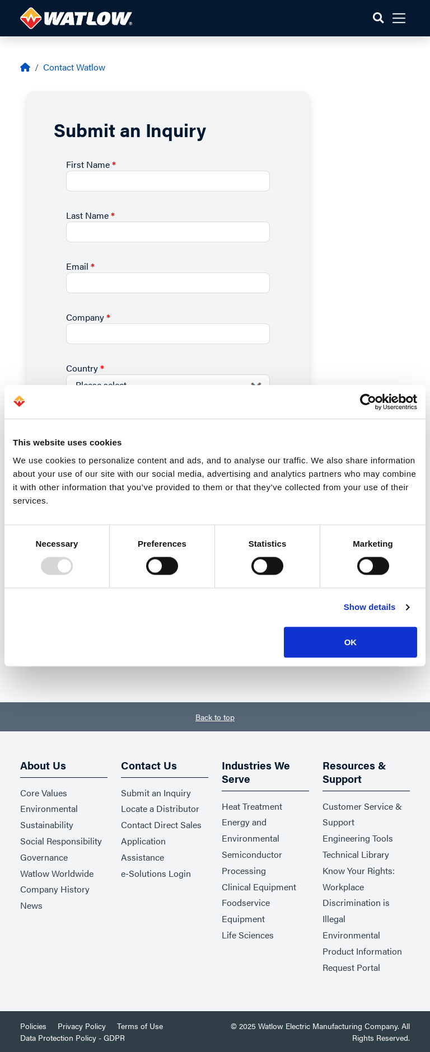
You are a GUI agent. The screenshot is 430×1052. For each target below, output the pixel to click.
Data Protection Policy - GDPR (72, 1037)
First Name (91, 164)
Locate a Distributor (160, 808)
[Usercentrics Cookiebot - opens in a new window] (368, 401)
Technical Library (355, 854)
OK (350, 642)
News (31, 905)
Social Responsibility (61, 840)
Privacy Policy (82, 1025)
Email (80, 266)
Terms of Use (140, 1025)
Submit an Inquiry (156, 792)
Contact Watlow (74, 66)
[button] (378, 18)
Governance (44, 857)
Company (88, 317)
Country (85, 367)
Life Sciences (248, 934)
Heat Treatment (252, 806)
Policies (33, 1025)
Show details (370, 607)
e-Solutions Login (156, 873)
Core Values (43, 792)
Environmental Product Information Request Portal (362, 951)
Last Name (90, 215)
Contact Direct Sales (161, 824)
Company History (55, 888)
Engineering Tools (357, 838)
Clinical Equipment (259, 886)
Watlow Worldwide (57, 873)
